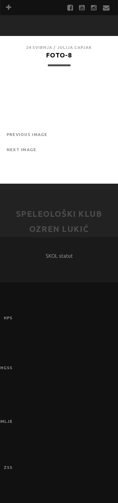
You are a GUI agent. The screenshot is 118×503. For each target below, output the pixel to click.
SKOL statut (59, 256)
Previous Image (27, 134)
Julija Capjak (74, 47)
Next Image (22, 149)
